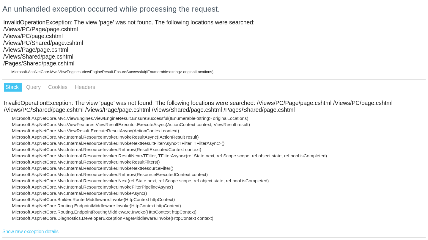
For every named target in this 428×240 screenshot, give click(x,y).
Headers (85, 87)
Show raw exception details (30, 231)
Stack (12, 87)
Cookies (58, 87)
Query (34, 87)
